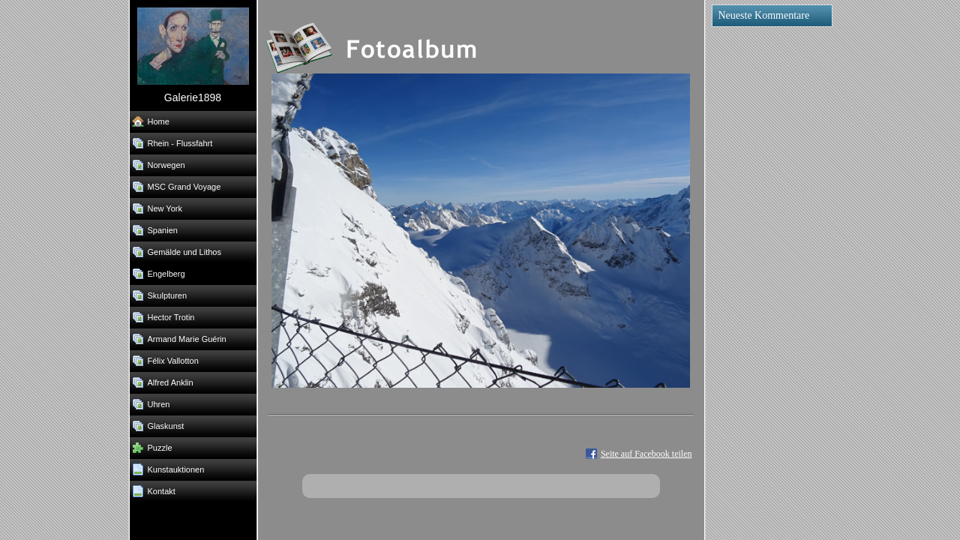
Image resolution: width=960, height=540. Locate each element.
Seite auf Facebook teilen (646, 453)
